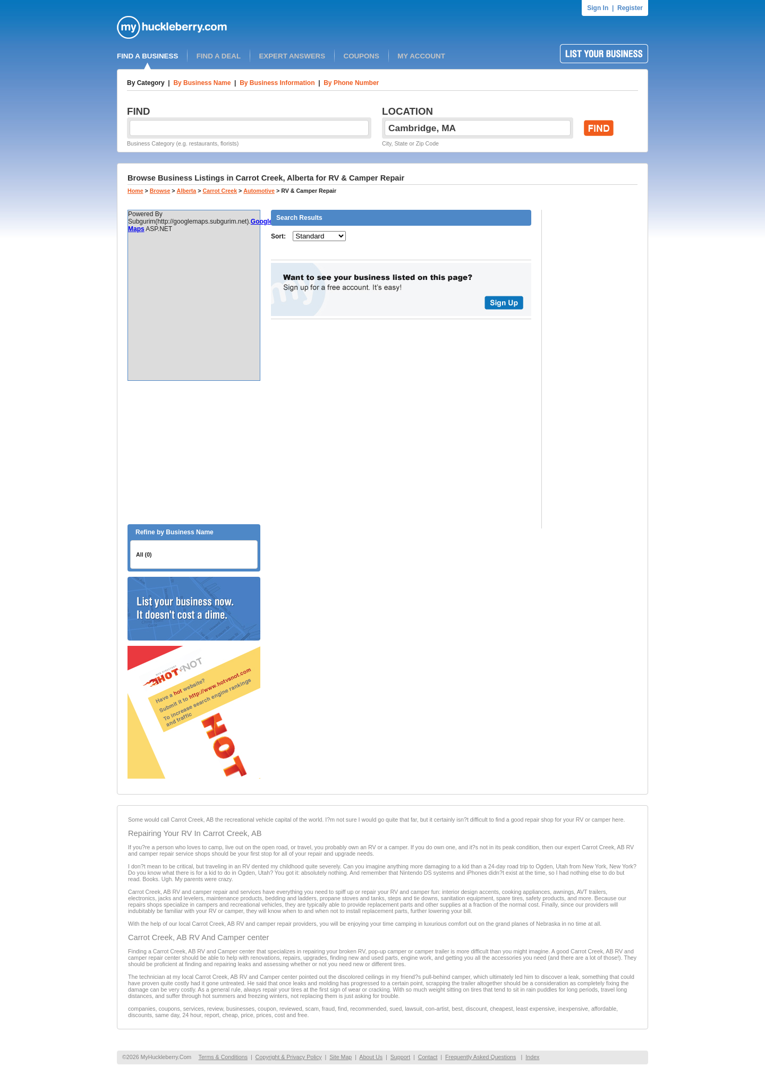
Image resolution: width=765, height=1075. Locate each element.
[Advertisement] (194, 452)
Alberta (187, 190)
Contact (428, 1057)
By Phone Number (351, 83)
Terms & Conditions (223, 1057)
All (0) (144, 554)
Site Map (340, 1057)
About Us (370, 1057)
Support (400, 1057)
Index (532, 1057)
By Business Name (202, 83)
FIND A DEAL (219, 56)
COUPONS (361, 56)
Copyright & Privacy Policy (289, 1057)
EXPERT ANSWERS (292, 56)
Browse (160, 190)
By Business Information (277, 83)
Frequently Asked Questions (480, 1057)
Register (630, 8)
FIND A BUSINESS (147, 56)
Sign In (597, 8)
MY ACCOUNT (421, 56)
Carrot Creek (220, 190)
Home (135, 190)
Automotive (259, 190)
